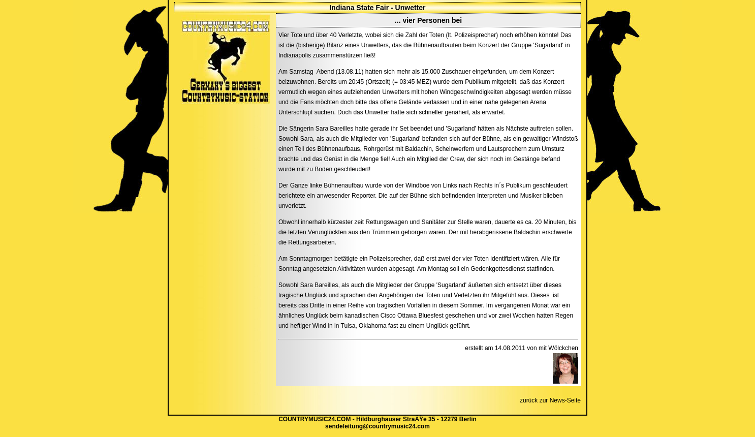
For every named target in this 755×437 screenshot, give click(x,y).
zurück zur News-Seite (550, 400)
